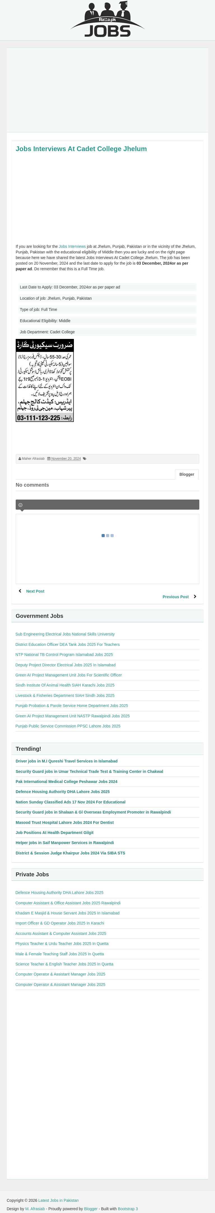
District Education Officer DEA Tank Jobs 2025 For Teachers (67, 639)
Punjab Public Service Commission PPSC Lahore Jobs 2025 (67, 720)
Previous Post (175, 591)
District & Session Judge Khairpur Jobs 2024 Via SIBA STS (70, 847)
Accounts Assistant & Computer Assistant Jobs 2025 (60, 928)
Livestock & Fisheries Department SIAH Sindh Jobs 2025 (64, 690)
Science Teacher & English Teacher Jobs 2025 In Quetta (64, 958)
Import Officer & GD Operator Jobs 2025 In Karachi (59, 917)
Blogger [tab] (186, 474)
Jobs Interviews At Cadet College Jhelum (81, 149)
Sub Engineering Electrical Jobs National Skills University (65, 628)
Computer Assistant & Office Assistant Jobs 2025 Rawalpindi (68, 897)
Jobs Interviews (72, 246)
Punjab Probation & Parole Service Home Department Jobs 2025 (71, 700)
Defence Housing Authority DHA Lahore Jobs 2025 (63, 786)
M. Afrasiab (35, 1203)
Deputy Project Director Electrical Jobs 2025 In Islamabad (65, 659)
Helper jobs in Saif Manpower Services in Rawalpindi (65, 837)
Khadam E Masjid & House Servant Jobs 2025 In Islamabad (67, 907)
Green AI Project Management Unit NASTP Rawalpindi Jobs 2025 (72, 710)
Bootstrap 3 (128, 1203)
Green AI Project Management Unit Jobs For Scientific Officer (68, 669)
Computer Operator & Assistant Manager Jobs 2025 (60, 968)
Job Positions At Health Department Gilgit (55, 827)
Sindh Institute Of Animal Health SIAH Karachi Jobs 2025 (64, 679)
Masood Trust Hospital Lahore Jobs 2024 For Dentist (65, 817)
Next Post (36, 591)
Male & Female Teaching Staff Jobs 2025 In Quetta (59, 948)
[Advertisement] (107, 90)
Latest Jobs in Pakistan (58, 1195)
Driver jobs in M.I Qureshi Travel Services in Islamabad (67, 755)
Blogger (90, 1203)
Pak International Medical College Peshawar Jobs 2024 (66, 776)
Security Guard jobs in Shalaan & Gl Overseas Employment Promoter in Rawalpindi (93, 806)
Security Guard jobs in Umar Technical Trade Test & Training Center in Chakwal (89, 766)
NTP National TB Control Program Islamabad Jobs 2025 (64, 649)
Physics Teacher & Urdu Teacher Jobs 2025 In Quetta (62, 938)
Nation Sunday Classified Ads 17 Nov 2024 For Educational (70, 796)
